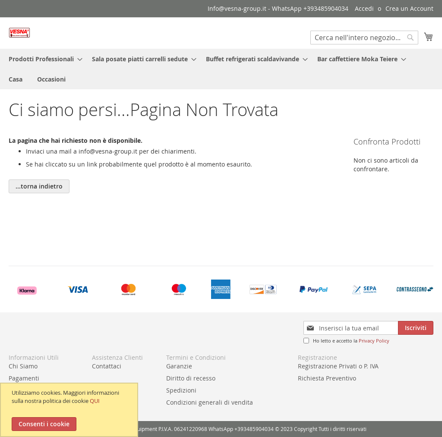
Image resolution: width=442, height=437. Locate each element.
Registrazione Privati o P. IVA (338, 366)
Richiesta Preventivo (327, 378)
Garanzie (179, 366)
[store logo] (19, 32)
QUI (95, 401)
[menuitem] (42, 59)
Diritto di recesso (190, 378)
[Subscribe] (415, 328)
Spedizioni (181, 390)
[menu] (221, 69)
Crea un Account (409, 8)
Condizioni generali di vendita (209, 402)
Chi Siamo (23, 366)
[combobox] (364, 37)
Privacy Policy (374, 340)
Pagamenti (24, 378)
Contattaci (106, 366)
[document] (70, 410)
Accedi (364, 8)
